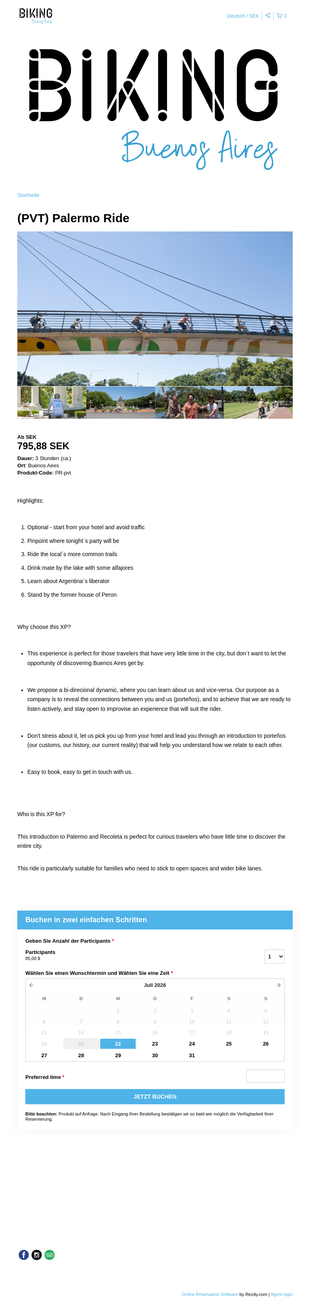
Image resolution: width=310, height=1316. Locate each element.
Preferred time (44, 1077)
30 (155, 1055)
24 (191, 1044)
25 (228, 1044)
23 (155, 1044)
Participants (134, 955)
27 (44, 1055)
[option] (51, 403)
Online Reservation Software (210, 1294)
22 (118, 1044)
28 (81, 1055)
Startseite (28, 195)
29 (118, 1055)
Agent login (282, 1294)
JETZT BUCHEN (155, 1096)
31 (191, 1055)
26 (266, 1044)
